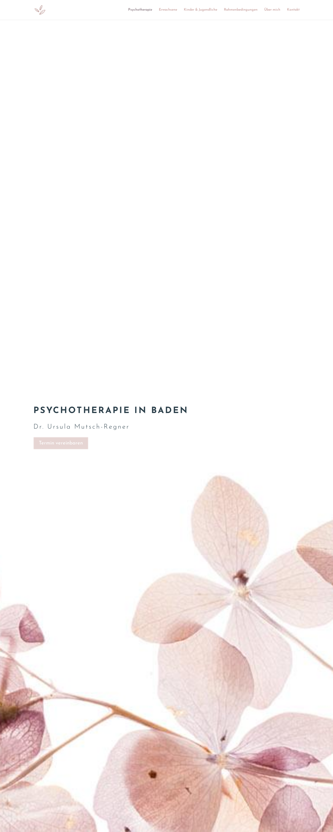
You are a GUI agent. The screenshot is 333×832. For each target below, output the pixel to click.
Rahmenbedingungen (241, 10)
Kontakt (293, 10)
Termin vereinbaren (61, 443)
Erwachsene (168, 10)
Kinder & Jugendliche (200, 10)
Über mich (272, 10)
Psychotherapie (140, 10)
